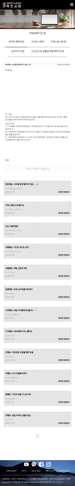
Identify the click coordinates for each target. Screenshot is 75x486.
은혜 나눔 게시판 (58, 41)
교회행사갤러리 (11, 471)
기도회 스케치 (37, 41)
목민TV (24, 471)
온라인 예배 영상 (16, 41)
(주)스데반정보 (57, 482)
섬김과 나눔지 (36, 471)
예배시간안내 (50, 471)
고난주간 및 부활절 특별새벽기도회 (47, 51)
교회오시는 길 (64, 471)
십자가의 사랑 (17, 51)
